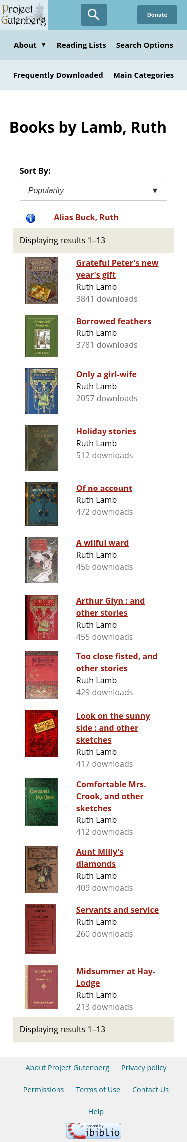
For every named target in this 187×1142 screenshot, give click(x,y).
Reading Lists (81, 45)
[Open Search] (94, 15)
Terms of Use (98, 1089)
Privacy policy (144, 1067)
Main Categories (143, 75)
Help (96, 1111)
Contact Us (150, 1089)
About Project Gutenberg (67, 1067)
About (30, 45)
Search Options (144, 45)
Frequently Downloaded (58, 75)
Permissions (43, 1089)
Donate (157, 14)
